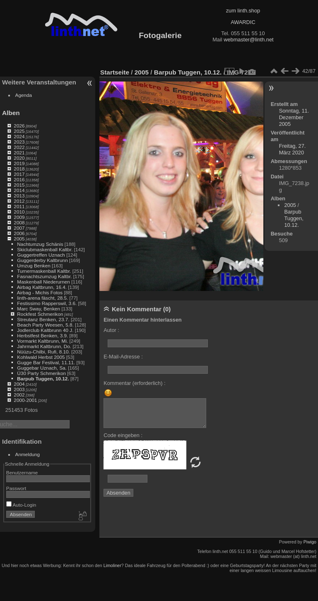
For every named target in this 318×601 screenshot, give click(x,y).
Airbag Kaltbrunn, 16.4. (42, 287)
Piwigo (310, 541)
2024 (19, 136)
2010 (19, 211)
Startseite (114, 72)
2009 (19, 217)
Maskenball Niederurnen (43, 281)
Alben (11, 112)
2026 (19, 125)
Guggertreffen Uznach (41, 254)
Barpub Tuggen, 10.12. (43, 378)
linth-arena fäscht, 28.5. (42, 297)
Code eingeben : (123, 435)
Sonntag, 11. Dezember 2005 (294, 117)
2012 (19, 201)
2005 (19, 238)
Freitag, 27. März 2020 (292, 149)
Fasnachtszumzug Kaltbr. (44, 276)
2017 (19, 174)
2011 (19, 206)
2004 (19, 384)
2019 (19, 163)
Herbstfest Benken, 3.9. (42, 335)
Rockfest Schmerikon (40, 314)
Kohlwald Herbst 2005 (41, 357)
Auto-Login (21, 504)
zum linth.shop (243, 10)
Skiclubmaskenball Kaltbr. (44, 249)
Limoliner (112, 565)
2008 (19, 222)
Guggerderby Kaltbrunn (42, 260)
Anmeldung (27, 454)
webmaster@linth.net (248, 39)
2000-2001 (25, 400)
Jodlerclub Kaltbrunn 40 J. (45, 330)
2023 (19, 141)
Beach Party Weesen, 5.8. (45, 324)
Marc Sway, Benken (38, 308)
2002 (19, 394)
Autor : (111, 330)
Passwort (16, 488)
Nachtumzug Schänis (40, 244)
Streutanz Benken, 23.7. (43, 319)
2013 (19, 195)
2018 (19, 168)
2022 (19, 147)
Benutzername (22, 472)
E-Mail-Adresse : (123, 356)
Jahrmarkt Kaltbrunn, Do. (44, 346)
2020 (19, 158)
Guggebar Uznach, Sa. (42, 367)
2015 (19, 185)
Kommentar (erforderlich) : (134, 383)
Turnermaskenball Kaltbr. (44, 271)
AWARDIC (243, 22)
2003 (19, 389)
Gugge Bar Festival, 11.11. (46, 362)
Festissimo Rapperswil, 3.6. (47, 303)
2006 (19, 233)
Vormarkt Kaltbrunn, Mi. (42, 341)
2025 (19, 131)
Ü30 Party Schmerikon (41, 373)
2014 (19, 190)
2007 (19, 228)
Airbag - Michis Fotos (40, 292)
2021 (19, 152)
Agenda (23, 95)
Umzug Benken (33, 265)
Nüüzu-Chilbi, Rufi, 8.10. (43, 351)
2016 (19, 179)
